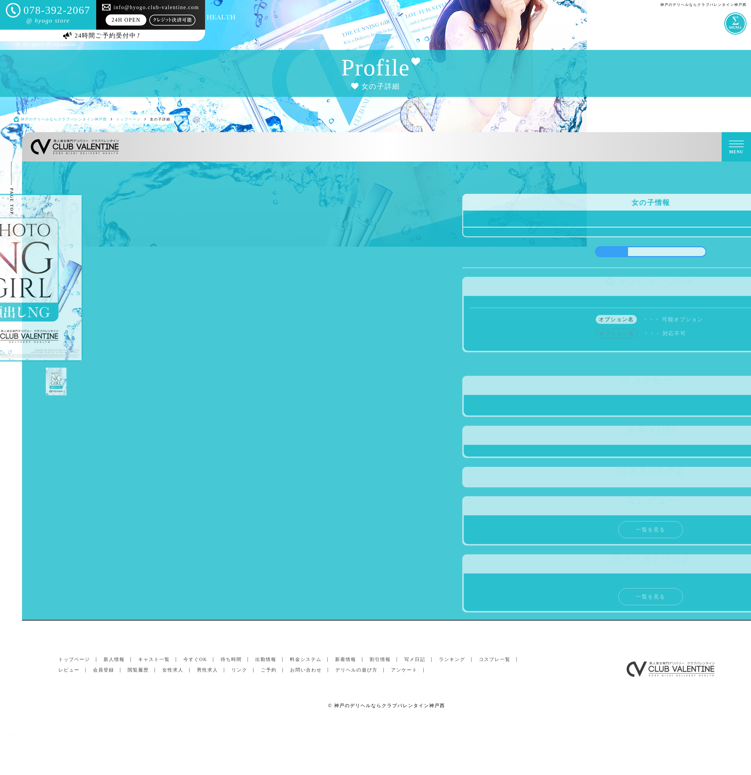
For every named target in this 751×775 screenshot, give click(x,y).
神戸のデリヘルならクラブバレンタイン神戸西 (389, 705)
